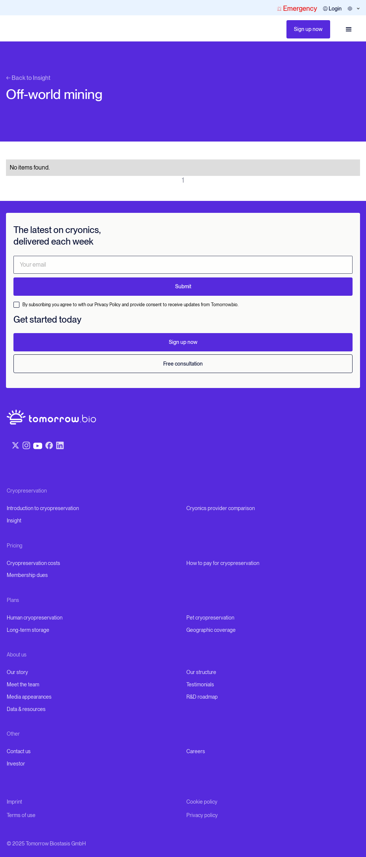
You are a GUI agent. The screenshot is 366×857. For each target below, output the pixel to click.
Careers (195, 751)
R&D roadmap (202, 697)
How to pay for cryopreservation (222, 563)
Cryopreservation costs (33, 563)
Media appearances (29, 697)
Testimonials (200, 684)
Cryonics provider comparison (220, 508)
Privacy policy (202, 815)
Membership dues (27, 575)
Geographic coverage (211, 630)
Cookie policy (201, 802)
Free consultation (183, 364)
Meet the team (23, 684)
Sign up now (308, 29)
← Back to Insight (28, 77)
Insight (14, 521)
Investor (16, 764)
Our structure (201, 672)
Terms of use (21, 815)
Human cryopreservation (34, 618)
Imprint (14, 802)
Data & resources (26, 709)
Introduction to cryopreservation (43, 508)
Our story (17, 672)
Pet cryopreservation (210, 618)
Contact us (19, 751)
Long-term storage (28, 630)
